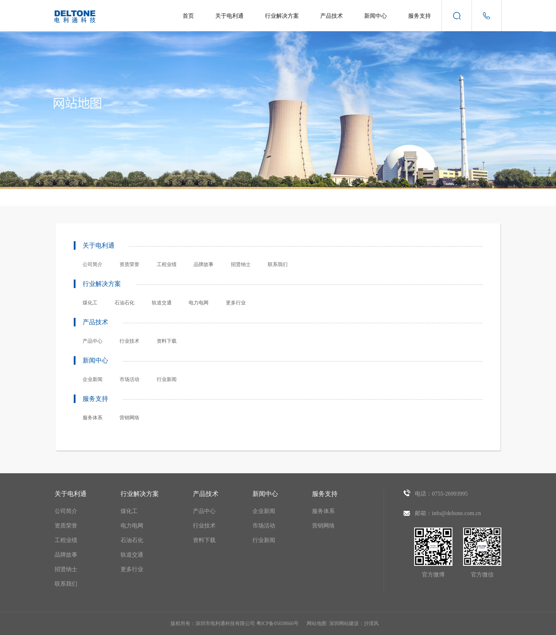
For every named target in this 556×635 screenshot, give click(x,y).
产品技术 (331, 16)
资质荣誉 (129, 264)
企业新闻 (92, 379)
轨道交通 (162, 302)
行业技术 (129, 341)
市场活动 (129, 379)
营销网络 (129, 417)
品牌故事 (203, 264)
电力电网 (198, 302)
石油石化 (124, 302)
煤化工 (90, 302)
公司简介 (92, 264)
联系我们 (278, 264)
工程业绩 (167, 264)
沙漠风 (371, 623)
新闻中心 (375, 16)
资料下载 (167, 341)
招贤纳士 (241, 264)
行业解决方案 (282, 16)
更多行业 (236, 302)
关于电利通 (229, 16)
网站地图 (317, 623)
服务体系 (92, 417)
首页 (188, 16)
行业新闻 (167, 379)
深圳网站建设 (344, 623)
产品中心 (92, 341)
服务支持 (419, 16)
